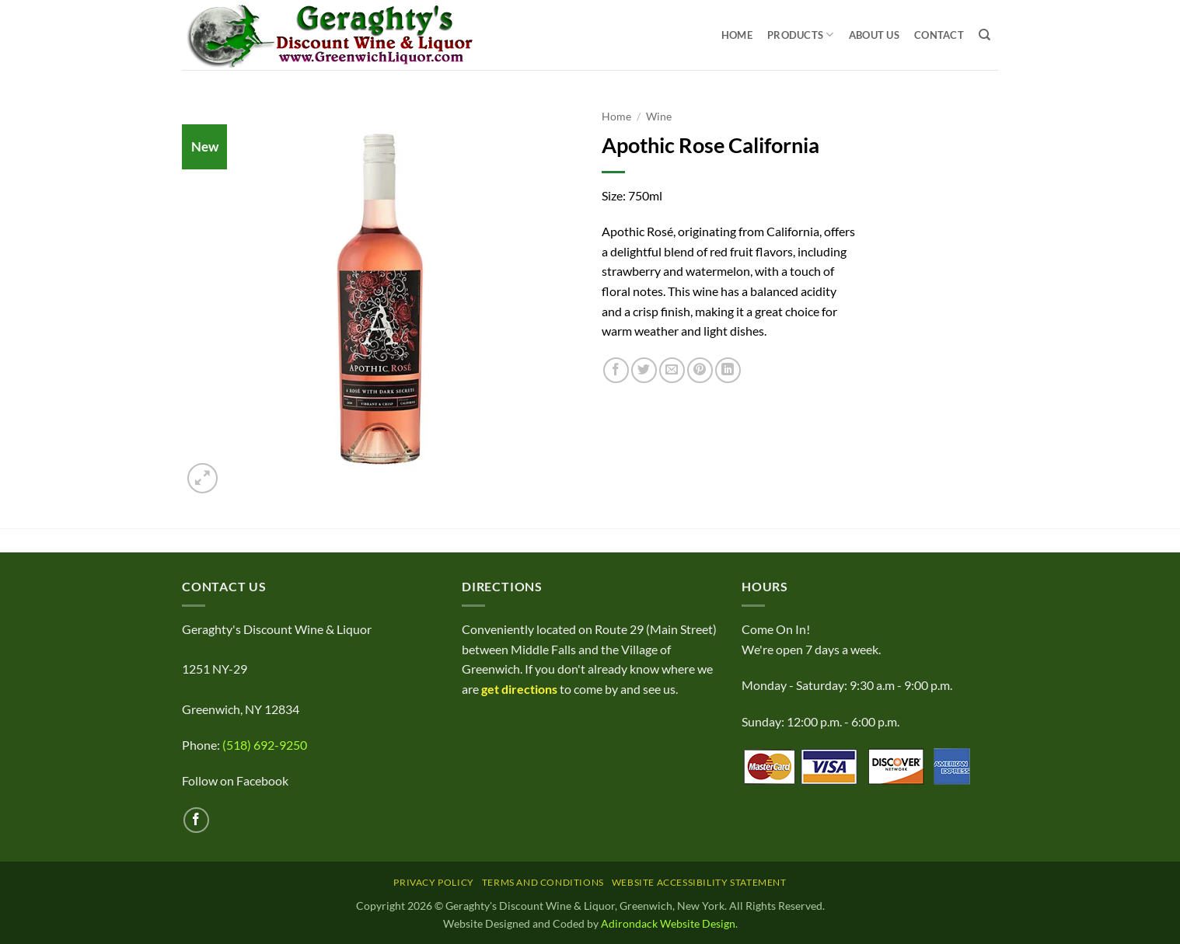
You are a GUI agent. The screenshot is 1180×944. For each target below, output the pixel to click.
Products (800, 34)
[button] (202, 478)
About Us (874, 35)
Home (736, 35)
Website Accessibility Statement (699, 882)
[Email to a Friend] (672, 370)
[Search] (984, 35)
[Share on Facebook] (616, 370)
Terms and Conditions (543, 882)
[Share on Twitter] (644, 370)
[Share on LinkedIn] (728, 370)
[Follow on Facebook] (196, 820)
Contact (939, 35)
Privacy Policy (433, 882)
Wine (659, 116)
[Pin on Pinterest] (700, 370)
